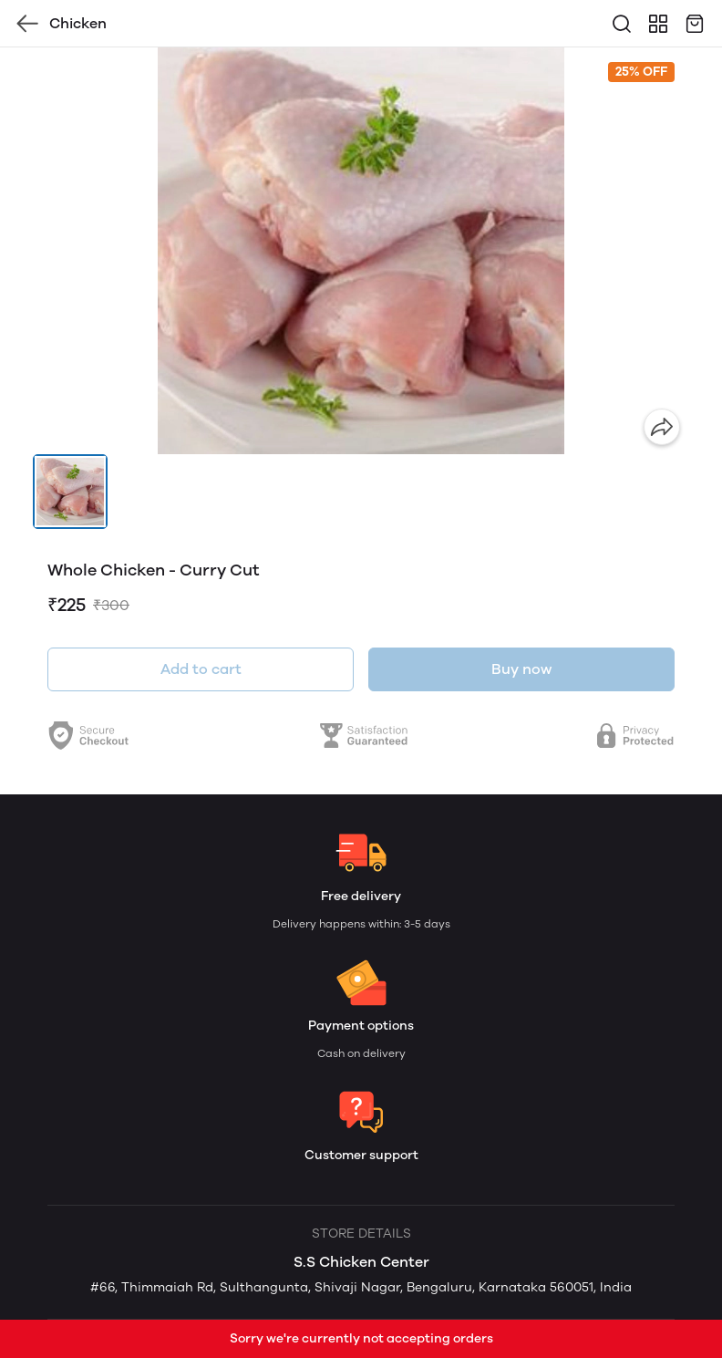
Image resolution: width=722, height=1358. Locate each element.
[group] (361, 250)
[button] (70, 491)
